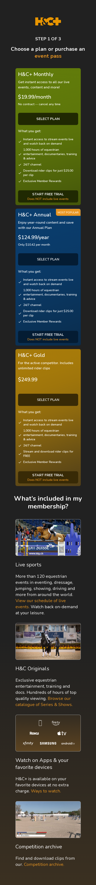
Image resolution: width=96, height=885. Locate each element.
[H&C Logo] (48, 21)
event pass (48, 55)
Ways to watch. (46, 791)
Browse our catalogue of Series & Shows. (44, 702)
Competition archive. (44, 864)
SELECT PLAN (48, 259)
